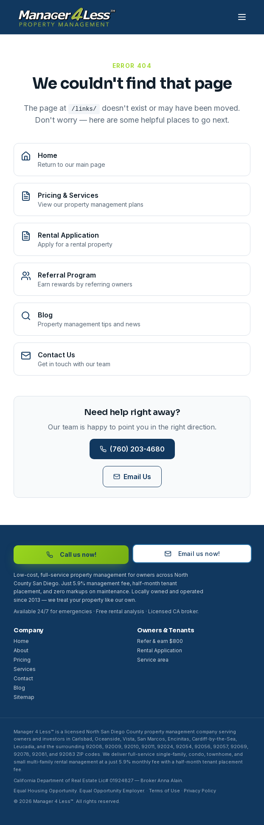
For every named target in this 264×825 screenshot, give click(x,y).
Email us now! (192, 552)
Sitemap (24, 697)
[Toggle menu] (241, 16)
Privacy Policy (200, 791)
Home (21, 641)
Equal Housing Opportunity (45, 791)
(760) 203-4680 (132, 449)
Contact (23, 678)
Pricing (22, 660)
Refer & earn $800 (160, 641)
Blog (19, 688)
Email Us (132, 476)
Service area (153, 660)
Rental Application (159, 650)
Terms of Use (164, 791)
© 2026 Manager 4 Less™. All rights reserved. (67, 801)
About (21, 650)
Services (25, 669)
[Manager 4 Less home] (65, 17)
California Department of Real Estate (55, 780)
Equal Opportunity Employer (111, 791)
